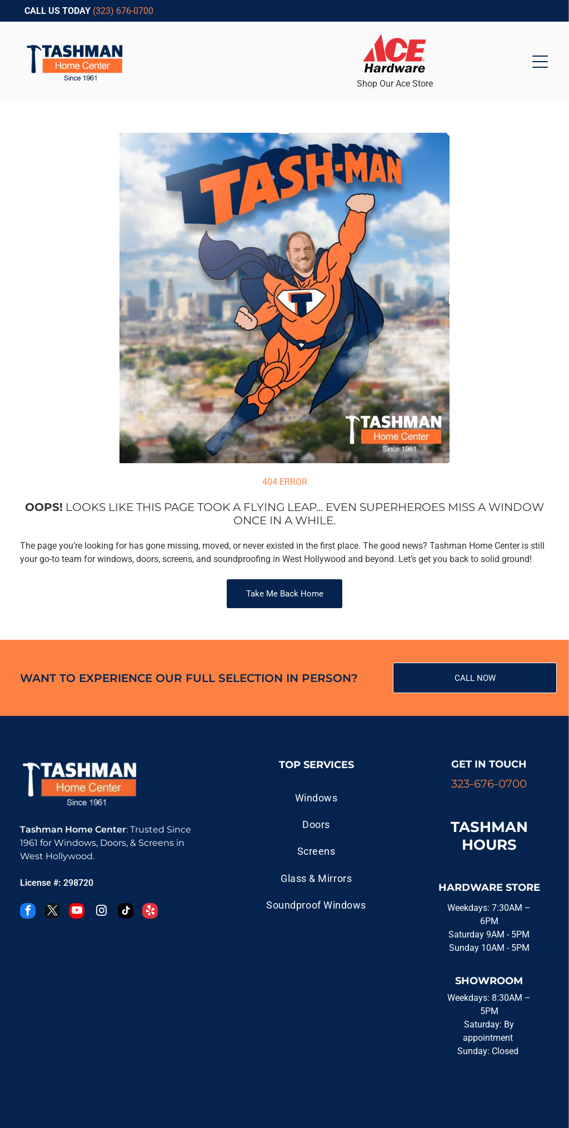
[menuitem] (316, 797)
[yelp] (150, 912)
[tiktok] (125, 912)
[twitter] (52, 912)
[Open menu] (540, 61)
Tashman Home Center (73, 829)
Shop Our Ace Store (395, 83)
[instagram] (101, 912)
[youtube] (76, 912)
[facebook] (28, 912)
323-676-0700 (489, 783)
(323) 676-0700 (123, 11)
